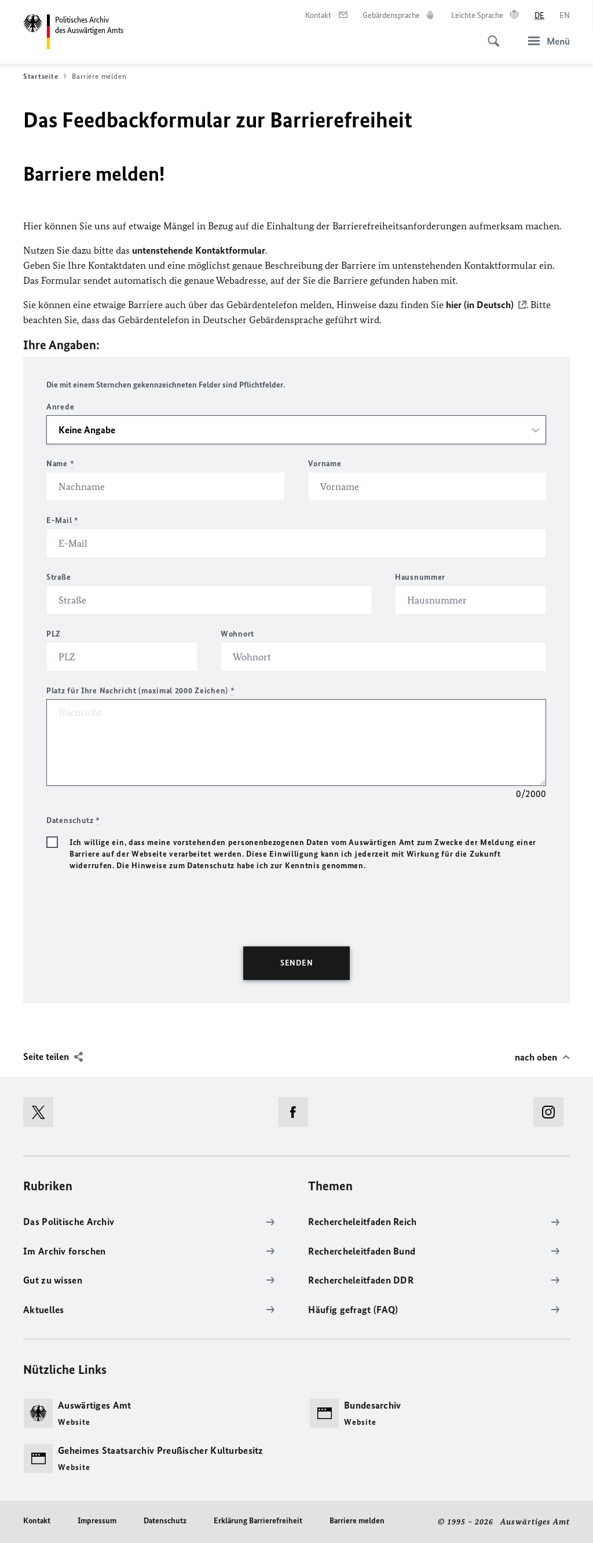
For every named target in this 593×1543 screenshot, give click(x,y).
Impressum (97, 1521)
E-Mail (62, 520)
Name (60, 464)
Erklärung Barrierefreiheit (258, 1521)
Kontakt (36, 1521)
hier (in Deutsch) (480, 304)
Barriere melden (357, 1521)
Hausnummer (420, 577)
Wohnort (237, 634)
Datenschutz (165, 1521)
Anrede (60, 407)
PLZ (53, 634)
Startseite (45, 76)
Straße (58, 577)
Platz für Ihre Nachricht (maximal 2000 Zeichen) (140, 691)
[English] (564, 15)
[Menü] (545, 41)
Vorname (324, 464)
